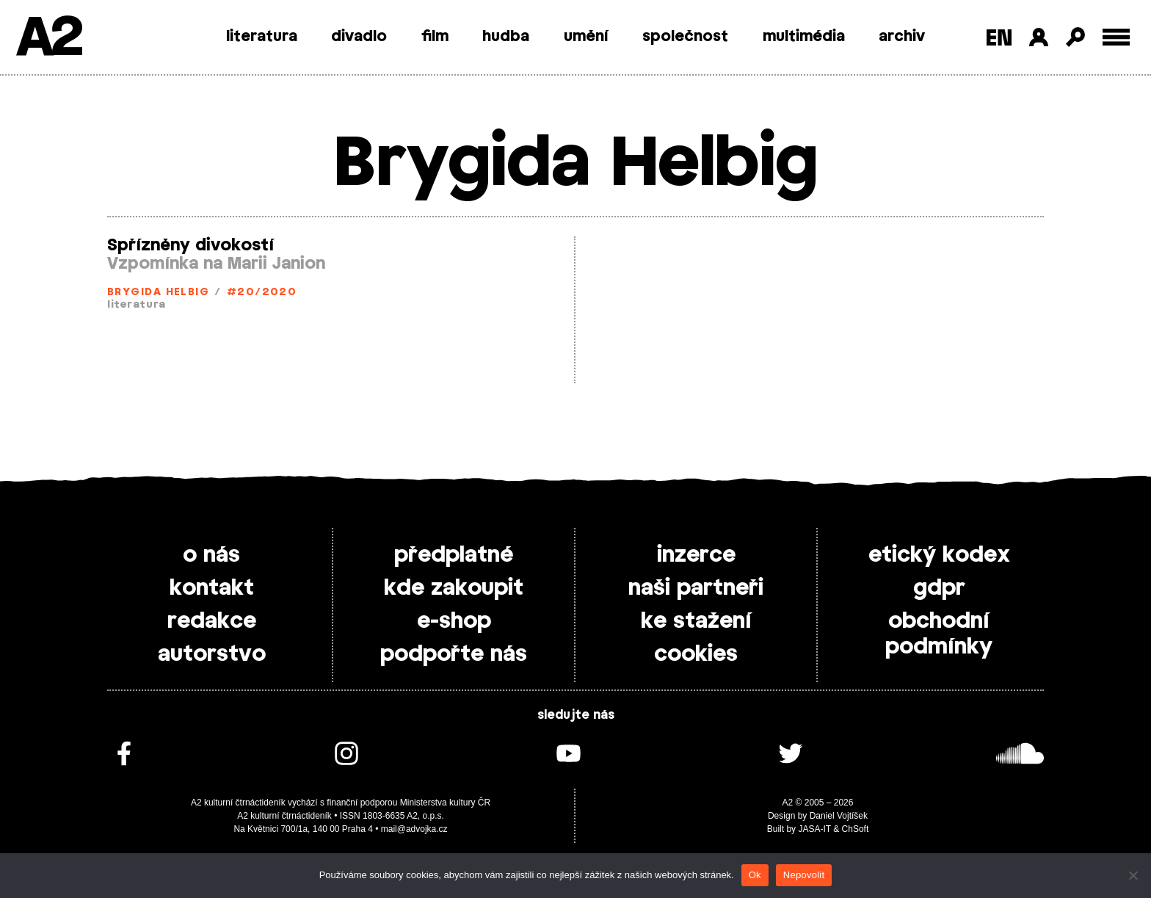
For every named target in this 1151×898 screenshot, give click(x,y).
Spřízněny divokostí (190, 245)
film (435, 36)
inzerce (696, 555)
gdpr (939, 588)
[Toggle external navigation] (1116, 37)
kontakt (212, 588)
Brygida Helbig (158, 292)
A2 (48, 38)
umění (586, 36)
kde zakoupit (453, 588)
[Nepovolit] (1132, 875)
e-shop (454, 621)
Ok (755, 874)
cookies (696, 654)
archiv (902, 36)
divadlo (359, 36)
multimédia (804, 36)
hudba (505, 36)
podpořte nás (453, 654)
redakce (211, 621)
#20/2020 (262, 292)
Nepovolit (803, 874)
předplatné (453, 555)
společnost (685, 36)
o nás (211, 555)
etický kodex (939, 555)
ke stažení (696, 621)
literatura (261, 36)
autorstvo (212, 654)
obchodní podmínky (938, 634)
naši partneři (695, 588)
